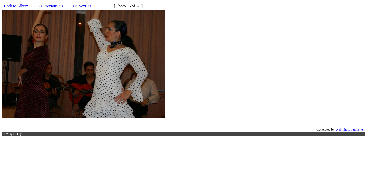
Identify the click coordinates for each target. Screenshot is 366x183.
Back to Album (16, 6)
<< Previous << (50, 6)
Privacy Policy (12, 134)
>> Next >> (82, 6)
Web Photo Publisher (350, 129)
